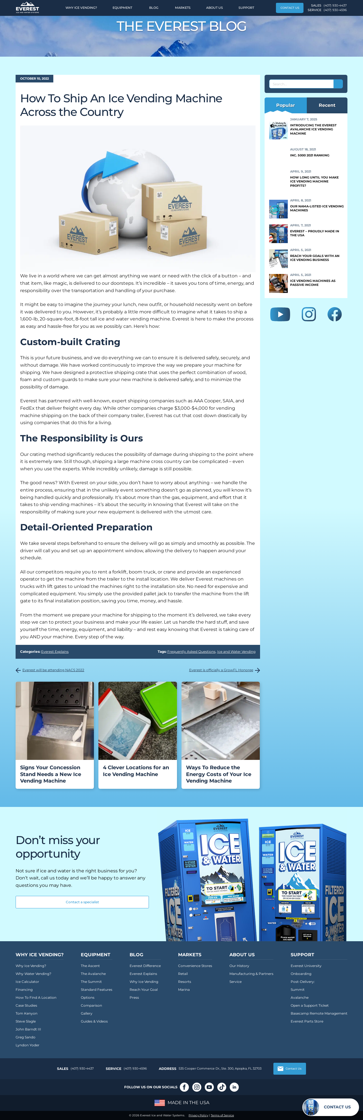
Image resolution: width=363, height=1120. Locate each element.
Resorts (184, 981)
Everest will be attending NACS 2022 (53, 670)
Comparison (91, 1005)
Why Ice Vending (144, 981)
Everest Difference (145, 966)
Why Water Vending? (33, 974)
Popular (285, 105)
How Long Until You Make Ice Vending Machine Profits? (314, 181)
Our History (239, 966)
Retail (183, 974)
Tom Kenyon (26, 1013)
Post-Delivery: (303, 981)
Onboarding (301, 974)
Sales (62, 1068)
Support (246, 8)
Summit (298, 989)
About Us (214, 8)
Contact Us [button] (289, 7)
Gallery (86, 1013)
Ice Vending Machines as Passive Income (312, 283)
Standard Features (96, 989)
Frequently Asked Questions (191, 651)
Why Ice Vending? (81, 8)
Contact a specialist (82, 902)
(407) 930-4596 (335, 10)
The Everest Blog (182, 26)
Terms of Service (222, 1115)
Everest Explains (55, 651)
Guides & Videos (94, 1021)
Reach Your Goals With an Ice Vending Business (314, 258)
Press (134, 997)
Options (87, 997)
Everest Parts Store (307, 1021)
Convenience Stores (195, 966)
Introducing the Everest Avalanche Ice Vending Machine (313, 129)
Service (235, 981)
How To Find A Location (36, 997)
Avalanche (300, 997)
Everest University (306, 966)
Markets (183, 8)
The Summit (91, 981)
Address (167, 1068)
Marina (184, 989)
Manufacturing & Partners (251, 974)
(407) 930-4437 (335, 5)
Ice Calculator (27, 981)
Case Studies (26, 1005)
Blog (153, 8)
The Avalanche (93, 974)
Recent (327, 105)
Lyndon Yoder (27, 1045)
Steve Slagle (26, 1021)
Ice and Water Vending (236, 651)
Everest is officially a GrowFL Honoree (221, 670)
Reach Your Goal (144, 989)
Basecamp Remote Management (319, 1013)
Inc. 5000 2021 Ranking (309, 155)
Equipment (122, 8)
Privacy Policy (198, 1115)
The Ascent (90, 966)
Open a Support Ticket (310, 1005)
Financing (24, 989)
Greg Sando (25, 1037)
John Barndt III (28, 1029)
